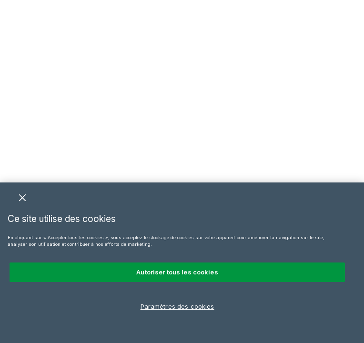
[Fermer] (22, 197)
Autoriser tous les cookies (177, 272)
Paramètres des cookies (177, 306)
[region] (182, 262)
